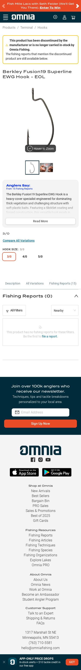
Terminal (26, 28)
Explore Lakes (40, 560)
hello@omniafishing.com (40, 648)
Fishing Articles (40, 540)
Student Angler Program (40, 599)
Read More (40, 221)
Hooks (42, 28)
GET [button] (72, 662)
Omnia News (40, 585)
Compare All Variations (19, 240)
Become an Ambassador (40, 594)
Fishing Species (40, 550)
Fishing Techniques (40, 545)
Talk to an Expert (40, 613)
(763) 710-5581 (40, 643)
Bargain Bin (40, 501)
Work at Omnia (40, 590)
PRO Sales (40, 506)
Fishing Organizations (40, 555)
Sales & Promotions (41, 511)
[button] (40, 295)
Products (9, 28)
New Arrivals (40, 491)
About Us (40, 580)
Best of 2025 (40, 516)
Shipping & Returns (40, 618)
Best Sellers (40, 496)
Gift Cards (40, 521)
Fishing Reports (40, 535)
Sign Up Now (40, 424)
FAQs (40, 623)
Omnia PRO (40, 565)
